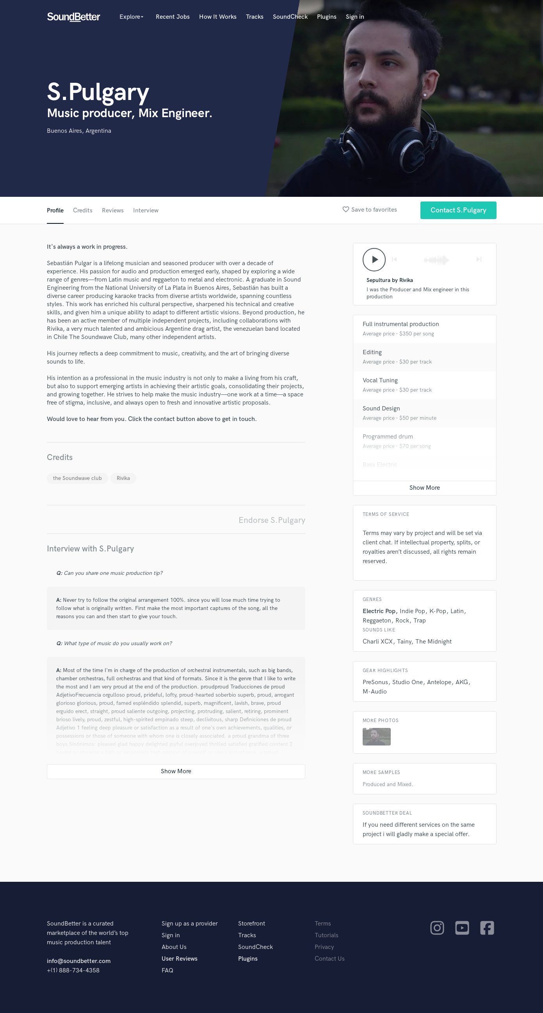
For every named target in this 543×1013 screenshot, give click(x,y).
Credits (83, 210)
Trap (419, 620)
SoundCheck (290, 17)
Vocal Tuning (380, 380)
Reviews (113, 210)
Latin (457, 611)
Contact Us (330, 959)
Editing (372, 352)
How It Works (218, 17)
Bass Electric (380, 465)
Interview (145, 210)
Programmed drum (388, 437)
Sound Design (381, 408)
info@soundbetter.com (78, 961)
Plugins (326, 17)
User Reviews (180, 959)
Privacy (324, 947)
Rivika (123, 478)
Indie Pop (412, 611)
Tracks (254, 17)
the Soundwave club (77, 478)
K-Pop (437, 611)
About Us (174, 947)
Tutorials (326, 935)
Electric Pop (379, 611)
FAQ (167, 970)
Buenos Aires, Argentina (79, 131)
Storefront (251, 923)
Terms (323, 923)
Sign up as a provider (190, 923)
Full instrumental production (401, 324)
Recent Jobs (173, 17)
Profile (55, 210)
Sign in (355, 17)
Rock (402, 620)
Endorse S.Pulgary (272, 520)
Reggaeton (377, 620)
